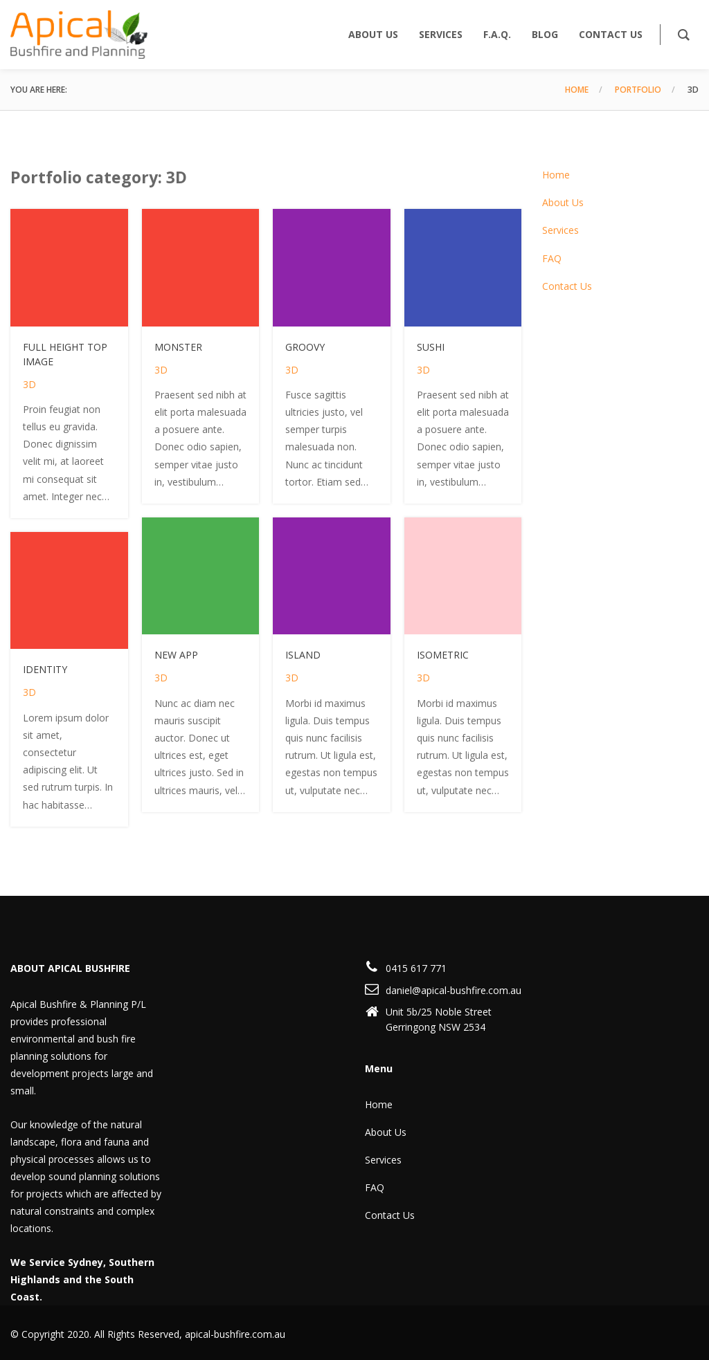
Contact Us (567, 286)
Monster (178, 346)
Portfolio (638, 89)
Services (560, 230)
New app (176, 654)
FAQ (552, 258)
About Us (563, 202)
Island (303, 654)
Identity (45, 669)
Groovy (305, 346)
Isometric (443, 654)
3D (29, 384)
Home (577, 89)
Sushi (431, 346)
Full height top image (65, 354)
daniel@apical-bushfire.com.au (453, 990)
